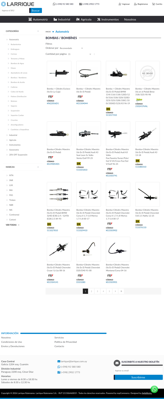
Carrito (159, 4)
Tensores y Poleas (17, 58)
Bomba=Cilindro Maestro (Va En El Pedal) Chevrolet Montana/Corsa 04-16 (118, 267)
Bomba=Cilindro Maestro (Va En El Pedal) (58, 150)
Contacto (59, 346)
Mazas (13, 68)
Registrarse (143, 4)
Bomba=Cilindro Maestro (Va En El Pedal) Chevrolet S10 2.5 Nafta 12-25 (147, 213)
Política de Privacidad (65, 341)
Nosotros (6, 337)
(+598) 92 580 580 (64, 4)
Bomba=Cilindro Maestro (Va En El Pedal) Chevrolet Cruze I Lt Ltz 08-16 (58, 267)
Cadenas (14, 87)
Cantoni (12, 219)
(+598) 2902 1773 (91, 4)
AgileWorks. (147, 393)
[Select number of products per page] (80, 54)
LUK (11, 185)
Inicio (48, 32)
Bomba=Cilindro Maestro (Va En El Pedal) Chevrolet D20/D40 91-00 (88, 267)
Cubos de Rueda (17, 92)
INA (11, 190)
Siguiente (115, 291)
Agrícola (12, 140)
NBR (11, 205)
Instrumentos (14, 145)
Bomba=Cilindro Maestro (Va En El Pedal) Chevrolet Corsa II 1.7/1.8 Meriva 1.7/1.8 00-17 (88, 214)
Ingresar (126, 4)
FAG (11, 195)
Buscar (36, 10)
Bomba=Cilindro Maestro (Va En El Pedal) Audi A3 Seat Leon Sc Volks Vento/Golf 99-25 (87, 153)
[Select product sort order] (72, 48)
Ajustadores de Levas (19, 73)
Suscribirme (138, 377)
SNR (11, 180)
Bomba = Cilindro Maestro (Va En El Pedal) (88, 90)
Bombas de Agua (17, 63)
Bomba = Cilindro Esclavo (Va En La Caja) (58, 90)
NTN (11, 175)
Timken (12, 200)
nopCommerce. (123, 393)
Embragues (15, 49)
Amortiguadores (17, 125)
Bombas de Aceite (18, 82)
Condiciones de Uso (11, 341)
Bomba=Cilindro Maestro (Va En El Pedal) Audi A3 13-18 (146, 152)
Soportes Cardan (17, 115)
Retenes (14, 101)
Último (121, 291)
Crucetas (14, 120)
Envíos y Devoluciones (13, 346)
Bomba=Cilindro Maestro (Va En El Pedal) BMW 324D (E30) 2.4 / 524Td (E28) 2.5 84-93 (58, 214)
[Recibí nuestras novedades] (138, 371)
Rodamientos (16, 44)
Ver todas (11, 225)
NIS (10, 210)
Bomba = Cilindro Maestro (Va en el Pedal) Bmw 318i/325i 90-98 (147, 91)
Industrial (13, 135)
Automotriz (62, 31)
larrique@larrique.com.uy (74, 361)
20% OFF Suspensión (18, 154)
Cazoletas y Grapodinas (20, 129)
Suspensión (15, 111)
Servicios (59, 337)
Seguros (14, 106)
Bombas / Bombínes (19, 77)
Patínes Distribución (19, 96)
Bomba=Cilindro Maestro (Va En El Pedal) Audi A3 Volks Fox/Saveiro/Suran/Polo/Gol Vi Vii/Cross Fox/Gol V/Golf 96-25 (117, 156)
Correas (14, 54)
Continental (14, 214)
